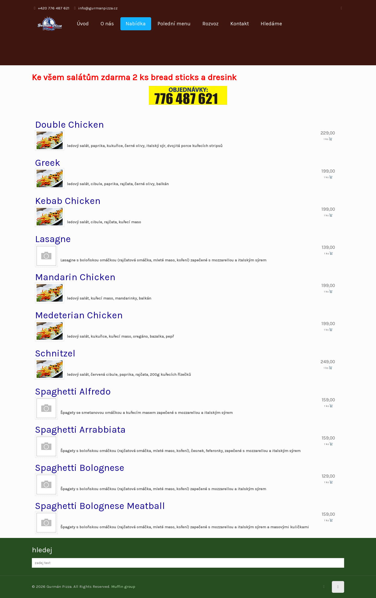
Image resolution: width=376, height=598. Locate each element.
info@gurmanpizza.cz (98, 8)
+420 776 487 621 (53, 8)
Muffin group (123, 586)
